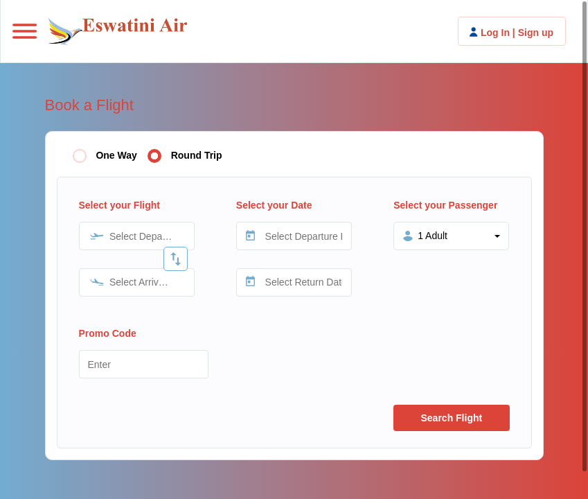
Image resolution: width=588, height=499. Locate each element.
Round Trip (196, 155)
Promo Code (107, 333)
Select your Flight (119, 205)
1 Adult (432, 235)
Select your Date (274, 205)
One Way (116, 155)
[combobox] (137, 236)
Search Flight (451, 417)
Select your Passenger (445, 205)
